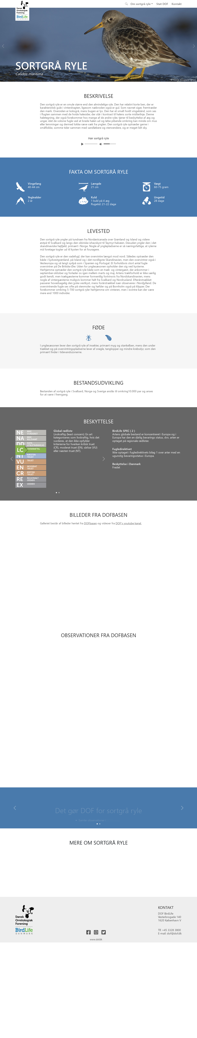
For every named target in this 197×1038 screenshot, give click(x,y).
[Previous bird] (3, 45)
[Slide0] (56, 493)
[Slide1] (59, 493)
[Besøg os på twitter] (103, 932)
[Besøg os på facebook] (88, 932)
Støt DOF (162, 4)
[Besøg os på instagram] (96, 932)
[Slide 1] (99, 824)
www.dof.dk (96, 939)
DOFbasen (90, 523)
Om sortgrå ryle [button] (141, 4)
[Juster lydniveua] (101, 144)
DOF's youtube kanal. (129, 523)
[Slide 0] (97, 824)
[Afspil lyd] (82, 144)
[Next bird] (194, 45)
